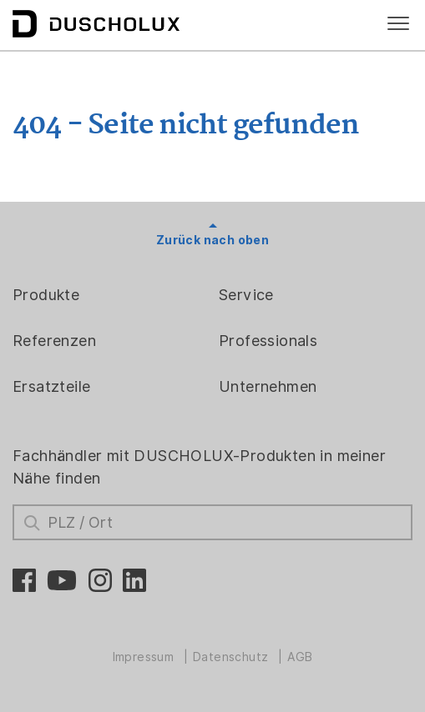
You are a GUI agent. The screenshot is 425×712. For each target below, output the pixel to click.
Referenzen (54, 340)
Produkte (46, 294)
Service (246, 294)
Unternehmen (267, 386)
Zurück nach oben (212, 240)
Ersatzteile (51, 386)
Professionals (268, 340)
